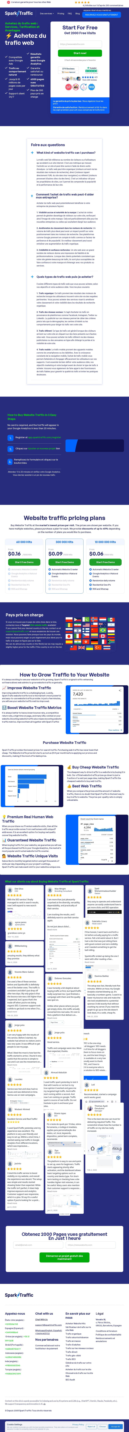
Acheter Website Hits (76, 1323)
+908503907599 (13, 1373)
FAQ (70, 13)
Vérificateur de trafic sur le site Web (78, 1328)
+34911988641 (11, 1332)
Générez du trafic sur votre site (78, 1364)
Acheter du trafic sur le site (78, 1369)
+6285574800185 (13, 1357)
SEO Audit (70, 1379)
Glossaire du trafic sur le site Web (79, 1374)
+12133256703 (11, 1324)
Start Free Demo (24, 562)
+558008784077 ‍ (13, 1349)
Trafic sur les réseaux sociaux (80, 1348)
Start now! (80, 53)
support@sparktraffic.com (17, 631)
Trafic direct (71, 1352)
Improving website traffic (14, 693)
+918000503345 (12, 1365)
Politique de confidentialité (108, 1334)
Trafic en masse (73, 1341)
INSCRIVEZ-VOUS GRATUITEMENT (101, 15)
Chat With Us (41, 1319)
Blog (78, 13)
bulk (69, 775)
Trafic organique (73, 1334)
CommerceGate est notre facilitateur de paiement (47, 1347)
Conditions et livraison (106, 1331)
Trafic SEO (71, 1359)
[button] (47, 13)
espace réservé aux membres (97, 10)
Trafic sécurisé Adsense (77, 1337)
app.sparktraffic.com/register (44, 437)
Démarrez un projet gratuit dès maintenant (64, 1257)
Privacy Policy (72, 1424)
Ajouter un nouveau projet (42, 448)
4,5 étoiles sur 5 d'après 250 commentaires (103, 5)
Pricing (61, 13)
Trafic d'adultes (73, 1344)
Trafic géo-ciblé (73, 1355)
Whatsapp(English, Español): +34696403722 (48, 1332)
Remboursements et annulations (105, 1340)
